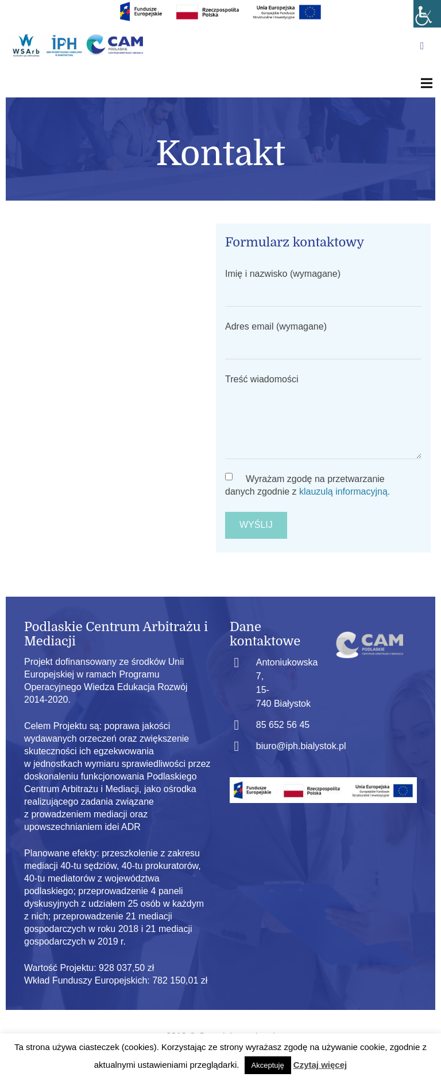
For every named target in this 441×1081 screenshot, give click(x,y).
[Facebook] (422, 46)
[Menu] (426, 83)
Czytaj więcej (320, 1065)
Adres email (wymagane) (323, 340)
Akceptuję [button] (268, 1065)
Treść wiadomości (323, 416)
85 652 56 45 (283, 725)
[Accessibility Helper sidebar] (427, 14)
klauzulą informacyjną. (344, 491)
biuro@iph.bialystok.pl (301, 746)
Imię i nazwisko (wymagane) (323, 288)
